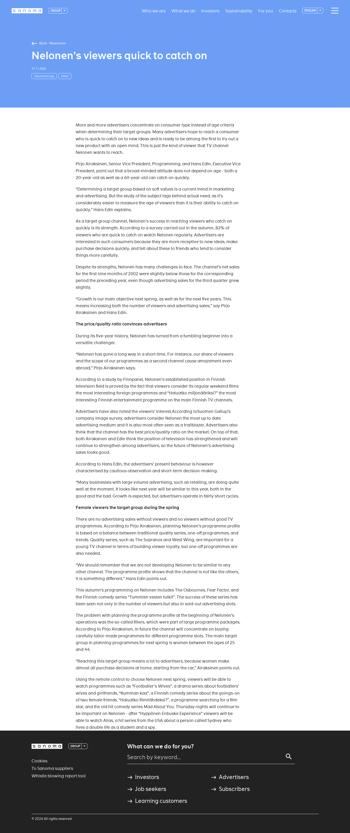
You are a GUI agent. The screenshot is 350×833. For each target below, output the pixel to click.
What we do (183, 10)
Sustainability (238, 10)
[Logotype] (27, 10)
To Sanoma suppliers (52, 768)
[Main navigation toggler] (333, 10)
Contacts (287, 10)
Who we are (154, 10)
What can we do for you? (160, 746)
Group (56, 10)
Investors (210, 10)
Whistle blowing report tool (59, 776)
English (310, 10)
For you (265, 10)
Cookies (39, 761)
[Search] (289, 756)
